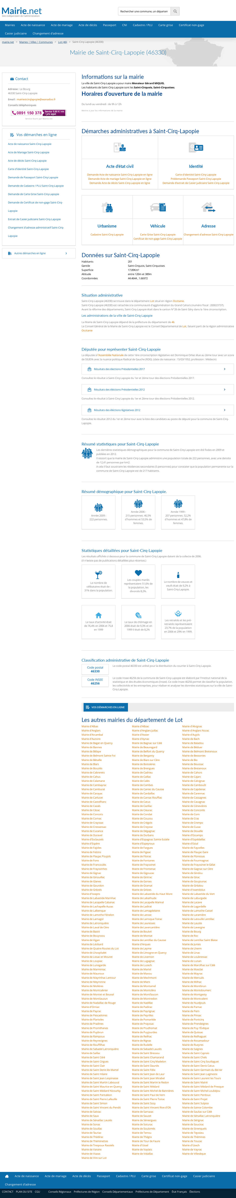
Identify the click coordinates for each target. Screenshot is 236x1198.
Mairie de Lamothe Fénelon (98, 915)
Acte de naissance (33, 25)
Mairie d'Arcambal (92, 734)
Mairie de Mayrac (192, 973)
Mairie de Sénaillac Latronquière (201, 1116)
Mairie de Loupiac (92, 961)
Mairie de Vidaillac (142, 1153)
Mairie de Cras (190, 818)
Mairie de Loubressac (194, 957)
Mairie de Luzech (142, 965)
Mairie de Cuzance (92, 831)
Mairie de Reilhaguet (194, 1036)
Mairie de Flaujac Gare (195, 852)
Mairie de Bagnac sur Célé (147, 743)
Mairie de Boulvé (142, 931)
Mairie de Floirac (141, 856)
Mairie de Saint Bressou (146, 1053)
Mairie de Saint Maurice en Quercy (102, 1086)
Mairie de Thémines (193, 1137)
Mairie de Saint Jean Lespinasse (100, 1078)
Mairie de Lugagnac (143, 961)
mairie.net (8, 42)
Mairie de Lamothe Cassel (197, 910)
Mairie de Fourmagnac (195, 860)
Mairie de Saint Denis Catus (198, 1065)
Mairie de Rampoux (93, 1036)
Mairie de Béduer (192, 747)
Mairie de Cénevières (194, 806)
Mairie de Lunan (191, 961)
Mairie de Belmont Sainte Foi (98, 755)
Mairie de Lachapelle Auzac (97, 906)
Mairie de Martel (141, 969)
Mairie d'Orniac (90, 1007)
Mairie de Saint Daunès (145, 1065)
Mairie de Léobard (92, 944)
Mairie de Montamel (144, 986)
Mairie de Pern (190, 1011)
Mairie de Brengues (143, 768)
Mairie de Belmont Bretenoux (199, 751)
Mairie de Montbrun (194, 986)
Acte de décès (88, 25)
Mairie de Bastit (91, 931)
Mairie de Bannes (92, 747)
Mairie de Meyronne (93, 982)
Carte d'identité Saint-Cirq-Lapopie (196, 174)
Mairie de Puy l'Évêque (195, 1028)
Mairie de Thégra (142, 1137)
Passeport (109, 25)
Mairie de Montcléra (144, 990)
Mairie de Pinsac (191, 1015)
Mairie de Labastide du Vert (198, 894)
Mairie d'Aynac (140, 739)
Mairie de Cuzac (191, 827)
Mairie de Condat (142, 814)
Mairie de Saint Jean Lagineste (199, 1074)
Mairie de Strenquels (194, 1128)
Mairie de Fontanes (143, 860)
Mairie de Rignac (141, 1040)
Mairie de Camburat (93, 789)
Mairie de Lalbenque (94, 910)
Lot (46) (62, 42)
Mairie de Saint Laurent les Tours (201, 1078)
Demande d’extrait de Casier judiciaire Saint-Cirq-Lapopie (196, 183)
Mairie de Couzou (142, 818)
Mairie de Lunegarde (94, 965)
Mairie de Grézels (92, 889)
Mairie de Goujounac (194, 881)
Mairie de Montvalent (195, 998)
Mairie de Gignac (91, 873)
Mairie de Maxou (142, 973)
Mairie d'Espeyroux (143, 843)
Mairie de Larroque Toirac (147, 919)
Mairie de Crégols (142, 822)
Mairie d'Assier (140, 734)
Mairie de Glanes (91, 881)
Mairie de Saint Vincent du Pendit (101, 1107)
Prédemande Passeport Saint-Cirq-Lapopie (196, 179)
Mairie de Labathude (144, 898)
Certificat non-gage (191, 25)
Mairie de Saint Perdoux (196, 1095)
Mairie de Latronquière (95, 923)
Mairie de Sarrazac (142, 1111)
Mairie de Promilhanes (95, 1028)
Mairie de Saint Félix (143, 1070)
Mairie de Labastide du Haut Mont (152, 894)
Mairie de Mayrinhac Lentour (99, 977)
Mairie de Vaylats (142, 1149)
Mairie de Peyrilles (142, 1015)
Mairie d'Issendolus (193, 889)
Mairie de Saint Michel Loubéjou (201, 1091)
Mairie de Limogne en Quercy (149, 952)
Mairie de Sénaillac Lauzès (97, 1120)
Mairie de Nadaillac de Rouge (99, 1003)
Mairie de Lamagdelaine (146, 910)
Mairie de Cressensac (94, 827)
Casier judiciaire (16, 33)
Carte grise (165, 25)
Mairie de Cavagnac (193, 802)
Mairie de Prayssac (143, 1023)
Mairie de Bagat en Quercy (97, 743)
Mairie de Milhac (192, 982)
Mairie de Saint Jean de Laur (148, 1074)
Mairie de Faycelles (193, 847)
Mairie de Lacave (192, 902)
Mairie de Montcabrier (95, 990)
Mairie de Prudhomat (144, 1028)
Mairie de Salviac (91, 1111)
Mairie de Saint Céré (93, 1057)
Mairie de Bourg (191, 931)
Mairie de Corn (191, 814)
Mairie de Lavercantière (146, 927)
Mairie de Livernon (143, 957)
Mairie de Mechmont (144, 977)
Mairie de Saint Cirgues (95, 1061)
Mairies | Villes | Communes (36, 42)
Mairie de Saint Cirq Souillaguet (200, 1061)
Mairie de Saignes (192, 1049)
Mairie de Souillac (92, 1128)
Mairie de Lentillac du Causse (149, 940)
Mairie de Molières (92, 986)
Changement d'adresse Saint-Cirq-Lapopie (208, 234)
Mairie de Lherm (192, 948)
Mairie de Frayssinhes (94, 869)
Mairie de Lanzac (142, 915)
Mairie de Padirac (142, 1007)
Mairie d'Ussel (140, 1145)
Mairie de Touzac (192, 1141)
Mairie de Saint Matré (195, 1082)
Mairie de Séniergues (144, 1120)
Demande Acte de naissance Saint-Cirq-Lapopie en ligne (119, 174)
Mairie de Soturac (142, 1124)
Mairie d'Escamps (192, 835)
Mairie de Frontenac (144, 869)
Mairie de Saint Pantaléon (97, 1095)
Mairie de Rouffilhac (93, 1045)
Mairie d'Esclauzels (92, 839)
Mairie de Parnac (192, 1007)
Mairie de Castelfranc (94, 802)
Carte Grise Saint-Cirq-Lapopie (158, 234)
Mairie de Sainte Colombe (197, 1107)
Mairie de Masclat (192, 969)
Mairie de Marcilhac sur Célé (198, 965)
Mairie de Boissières (143, 764)
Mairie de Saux (90, 1116)
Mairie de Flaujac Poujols (96, 856)
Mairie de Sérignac (193, 1120)
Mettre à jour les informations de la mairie (102, 110)
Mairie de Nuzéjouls (194, 1003)
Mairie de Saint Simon (94, 1103)
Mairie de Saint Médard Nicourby (101, 1091)
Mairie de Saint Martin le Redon (150, 1082)
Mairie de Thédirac (92, 1137)
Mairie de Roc (190, 935)
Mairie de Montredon (144, 998)
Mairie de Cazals (91, 806)
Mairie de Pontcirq (193, 1019)
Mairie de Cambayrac (94, 785)
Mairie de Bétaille (92, 760)
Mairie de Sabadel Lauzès (147, 1049)
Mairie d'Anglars (91, 730)
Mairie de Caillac (141, 776)
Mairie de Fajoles (91, 847)
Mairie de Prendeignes (195, 1023)
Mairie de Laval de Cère (95, 927)
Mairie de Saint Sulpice (195, 1103)
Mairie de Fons (90, 860)
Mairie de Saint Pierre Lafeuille (99, 1099)
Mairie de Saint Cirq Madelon (149, 1061)
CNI (124, 25)
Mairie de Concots (92, 814)
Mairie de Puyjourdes (144, 1032)
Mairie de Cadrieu (142, 772)
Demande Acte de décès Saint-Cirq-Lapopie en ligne (120, 183)
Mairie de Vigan (91, 940)
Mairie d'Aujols (191, 734)
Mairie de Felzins (91, 852)
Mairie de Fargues (142, 847)
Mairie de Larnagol (92, 919)
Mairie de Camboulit (194, 785)
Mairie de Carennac (193, 793)
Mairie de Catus (141, 802)
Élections (194, 1191)
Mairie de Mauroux (93, 973)
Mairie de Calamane (93, 781)
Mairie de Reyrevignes (94, 1040)
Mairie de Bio (190, 760)
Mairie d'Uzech (191, 1145)
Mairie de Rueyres (192, 1045)
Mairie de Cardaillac (143, 793)
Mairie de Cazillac (142, 806)
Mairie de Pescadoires (94, 1015)
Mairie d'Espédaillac (193, 839)
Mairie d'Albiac (140, 726)
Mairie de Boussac (193, 764)
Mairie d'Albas (90, 726)
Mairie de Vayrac (192, 1149)
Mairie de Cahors (192, 772)
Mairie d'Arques (141, 944)
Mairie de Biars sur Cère (146, 760)
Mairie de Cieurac (142, 810)
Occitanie (178, 301)
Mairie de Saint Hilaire (94, 1074)
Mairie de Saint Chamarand (148, 1057)
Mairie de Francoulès (94, 864)
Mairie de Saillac (91, 1053)
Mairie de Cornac (91, 818)
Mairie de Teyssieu (193, 1133)
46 (173, 322)
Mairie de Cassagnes (194, 797)
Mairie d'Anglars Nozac (195, 730)
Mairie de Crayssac (92, 822)
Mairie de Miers (141, 982)
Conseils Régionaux (59, 1191)
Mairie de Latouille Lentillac (198, 919)
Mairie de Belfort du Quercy (148, 751)
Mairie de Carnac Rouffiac (147, 797)
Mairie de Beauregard (144, 747)
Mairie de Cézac (91, 810)
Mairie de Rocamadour (195, 1040)
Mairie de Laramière (194, 915)
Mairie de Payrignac (143, 1011)
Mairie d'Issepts (91, 894)
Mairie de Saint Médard (145, 1086)
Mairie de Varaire (91, 1149)
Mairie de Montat (142, 935)
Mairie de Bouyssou (93, 935)
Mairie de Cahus (91, 776)
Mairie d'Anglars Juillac (145, 730)
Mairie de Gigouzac (143, 873)
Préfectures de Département (152, 1191)
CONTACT (7, 1191)
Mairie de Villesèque (194, 1153)
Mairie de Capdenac (194, 789)
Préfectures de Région (87, 1191)
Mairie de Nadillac (142, 1003)
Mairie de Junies (191, 944)
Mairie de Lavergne (193, 927)
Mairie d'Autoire (91, 739)
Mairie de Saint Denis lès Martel (100, 1070)
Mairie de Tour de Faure (146, 1141)
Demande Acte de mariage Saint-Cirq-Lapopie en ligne (119, 179)
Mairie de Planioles (93, 1019)
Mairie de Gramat (142, 885)
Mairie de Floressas (193, 856)
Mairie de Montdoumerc (196, 990)
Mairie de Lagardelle (194, 906)
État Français (179, 1191)
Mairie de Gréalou (192, 885)
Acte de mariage (62, 25)
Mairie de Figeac (141, 852)
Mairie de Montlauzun (95, 998)
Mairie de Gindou (192, 873)
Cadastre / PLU (142, 25)
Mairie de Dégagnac (143, 831)
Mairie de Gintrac (142, 877)
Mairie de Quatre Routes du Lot (100, 948)
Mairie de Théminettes (95, 1141)
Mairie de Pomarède (144, 1019)
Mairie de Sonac (91, 1124)
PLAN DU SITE (24, 1191)
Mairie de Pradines (92, 1023)
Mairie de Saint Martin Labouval (100, 1082)
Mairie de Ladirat (142, 906)
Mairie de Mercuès (193, 977)
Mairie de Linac (191, 952)
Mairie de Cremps (192, 822)
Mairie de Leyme (141, 948)
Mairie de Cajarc (191, 776)
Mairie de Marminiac (94, 969)
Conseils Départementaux (117, 1191)
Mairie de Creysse (142, 827)
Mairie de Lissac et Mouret (97, 957)
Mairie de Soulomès (143, 1128)
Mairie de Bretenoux (194, 768)
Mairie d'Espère (91, 843)
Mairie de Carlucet (92, 797)
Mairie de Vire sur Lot (94, 1158)
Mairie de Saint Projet (195, 1099)
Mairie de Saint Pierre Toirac (148, 1099)
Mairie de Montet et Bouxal (98, 994)
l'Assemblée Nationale (111, 355)
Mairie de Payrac (91, 1011)
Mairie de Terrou (141, 1133)
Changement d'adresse (48, 33)
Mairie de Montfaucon (145, 994)
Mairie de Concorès (193, 810)
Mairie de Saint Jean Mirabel (148, 1078)
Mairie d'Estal (190, 843)
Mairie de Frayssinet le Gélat (198, 864)
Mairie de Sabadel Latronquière (100, 1049)
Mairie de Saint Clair (93, 1065)
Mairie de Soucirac (193, 1124)
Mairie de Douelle (192, 831)
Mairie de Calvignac (193, 781)
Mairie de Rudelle (142, 1045)
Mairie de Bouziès (92, 768)
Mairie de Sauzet (141, 1116)
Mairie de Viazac (91, 1153)
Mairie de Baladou (193, 743)
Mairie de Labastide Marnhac (99, 898)
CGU (37, 1191)
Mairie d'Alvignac (192, 726)
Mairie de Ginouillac (93, 877)
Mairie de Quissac (192, 1032)
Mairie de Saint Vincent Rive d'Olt (151, 1107)
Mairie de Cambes (142, 785)
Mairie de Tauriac (91, 1133)
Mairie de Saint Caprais (195, 1053)
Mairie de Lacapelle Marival (148, 902)
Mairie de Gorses (142, 881)
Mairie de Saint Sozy (144, 1103)
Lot (152, 301)
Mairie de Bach (191, 739)
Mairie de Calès (141, 781)
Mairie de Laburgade (194, 898)
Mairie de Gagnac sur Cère (197, 869)
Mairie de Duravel (92, 835)
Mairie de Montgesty (194, 994)
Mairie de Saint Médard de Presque (203, 1086)
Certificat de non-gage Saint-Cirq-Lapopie (158, 238)
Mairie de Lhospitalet (94, 952)
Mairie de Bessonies (194, 755)
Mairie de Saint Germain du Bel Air (202, 1070)
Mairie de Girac (191, 877)
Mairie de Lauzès (192, 923)
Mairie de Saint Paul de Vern (148, 1095)
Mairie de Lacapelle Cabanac (98, 902)
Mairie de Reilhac (142, 1036)
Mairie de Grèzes (141, 889)
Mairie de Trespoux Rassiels (98, 1145)
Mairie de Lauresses (143, 923)
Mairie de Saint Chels (194, 1057)
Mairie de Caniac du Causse (148, 789)
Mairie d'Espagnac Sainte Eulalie (150, 839)
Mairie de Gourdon (93, 885)
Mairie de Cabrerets (93, 772)
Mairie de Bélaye (91, 751)
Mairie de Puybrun (92, 1032)
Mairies (10, 25)
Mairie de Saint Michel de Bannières (153, 1091)
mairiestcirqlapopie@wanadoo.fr (36, 99)
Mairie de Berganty (143, 755)
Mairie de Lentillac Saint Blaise (199, 940)
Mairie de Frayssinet (144, 864)
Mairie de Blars (90, 764)
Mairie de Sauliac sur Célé (197, 1111)
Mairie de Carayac (92, 793)
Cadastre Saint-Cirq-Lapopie (107, 234)
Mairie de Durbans (143, 835)
